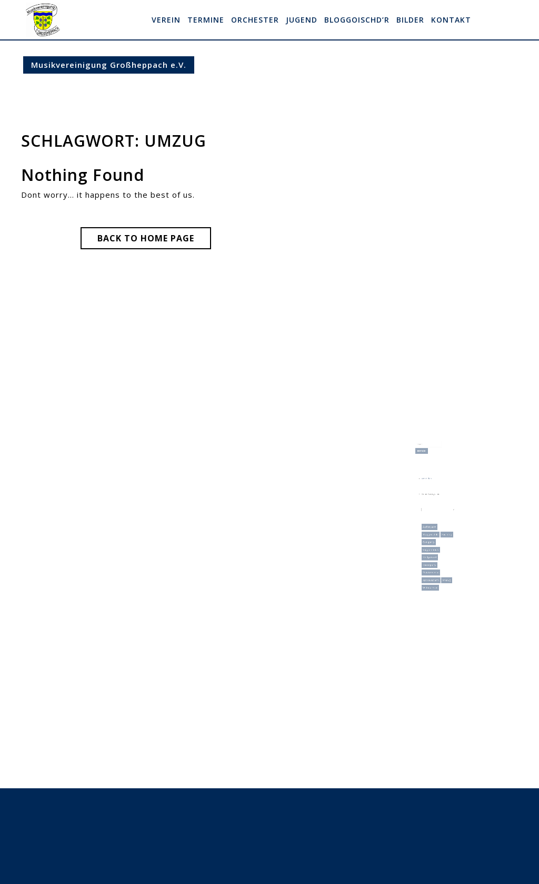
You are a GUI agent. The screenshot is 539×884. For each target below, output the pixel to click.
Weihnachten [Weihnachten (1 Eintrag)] (431, 566)
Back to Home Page (154, 240)
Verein (166, 20)
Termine (205, 20)
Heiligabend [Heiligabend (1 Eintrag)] (431, 544)
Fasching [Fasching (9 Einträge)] (443, 527)
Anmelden (429, 487)
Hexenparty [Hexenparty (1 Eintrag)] (431, 549)
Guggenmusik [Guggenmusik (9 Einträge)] (432, 538)
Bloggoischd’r (357, 20)
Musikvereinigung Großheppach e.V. (108, 64)
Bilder (410, 20)
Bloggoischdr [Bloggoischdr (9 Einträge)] (431, 527)
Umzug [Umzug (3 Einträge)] (443, 560)
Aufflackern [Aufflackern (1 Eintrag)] (431, 522)
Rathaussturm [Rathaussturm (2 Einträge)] (432, 560)
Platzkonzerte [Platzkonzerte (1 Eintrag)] (432, 555)
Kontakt (451, 20)
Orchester (255, 20)
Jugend (301, 20)
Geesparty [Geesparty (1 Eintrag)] (430, 533)
